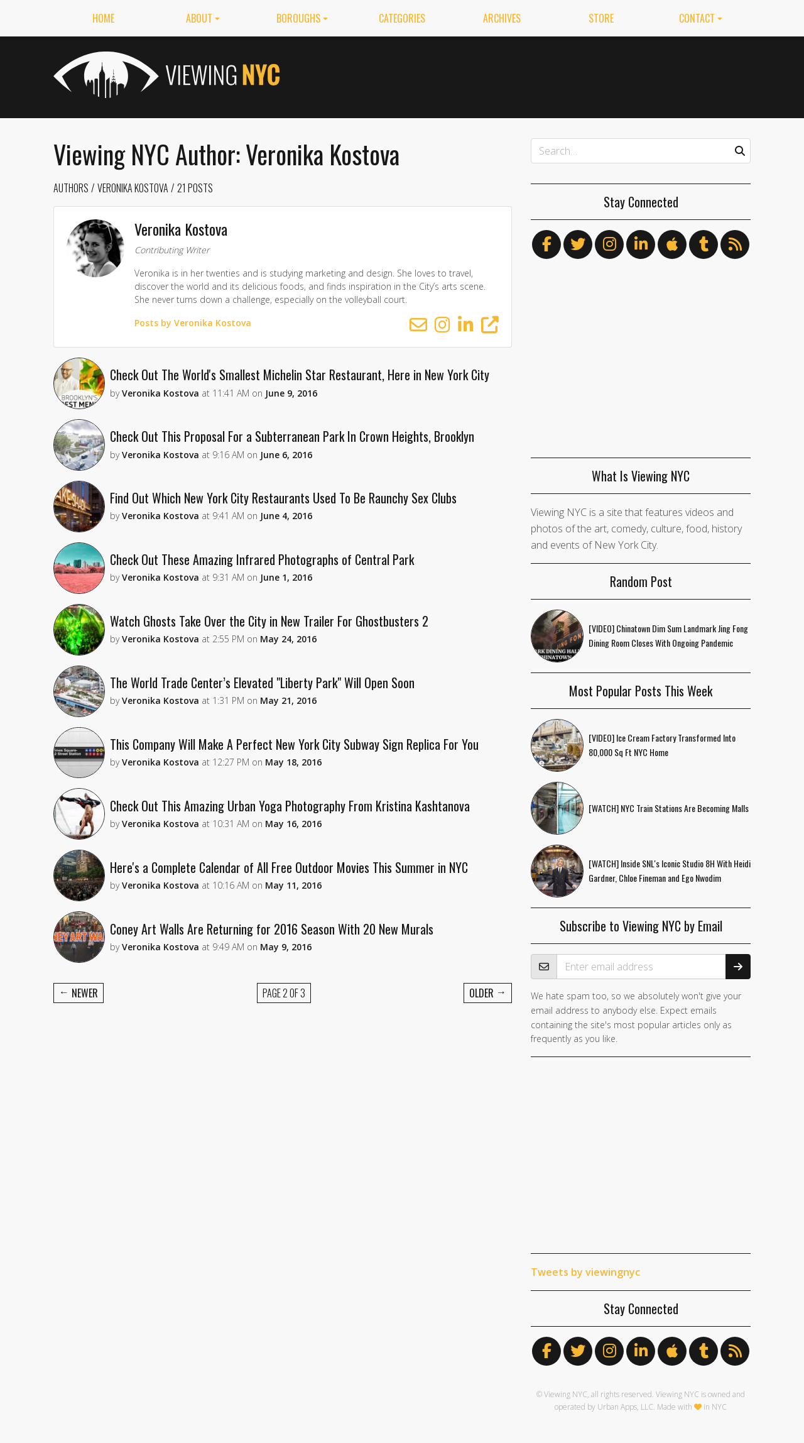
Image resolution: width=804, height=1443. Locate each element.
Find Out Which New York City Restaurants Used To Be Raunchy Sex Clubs (284, 500)
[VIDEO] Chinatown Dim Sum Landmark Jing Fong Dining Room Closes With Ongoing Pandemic (668, 635)
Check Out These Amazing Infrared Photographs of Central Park (263, 563)
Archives (502, 18)
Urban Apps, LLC (625, 1407)
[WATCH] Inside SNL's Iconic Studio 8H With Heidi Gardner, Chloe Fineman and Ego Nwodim (670, 870)
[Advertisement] (522, 75)
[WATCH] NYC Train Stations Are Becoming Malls (669, 808)
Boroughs (298, 18)
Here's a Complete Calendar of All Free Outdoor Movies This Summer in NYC (290, 878)
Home (103, 18)
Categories (402, 18)
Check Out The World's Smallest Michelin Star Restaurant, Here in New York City (301, 375)
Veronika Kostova (132, 187)
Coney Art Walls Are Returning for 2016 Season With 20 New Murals (273, 940)
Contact (697, 18)
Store (601, 18)
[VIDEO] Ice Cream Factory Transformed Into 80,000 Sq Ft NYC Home (662, 745)
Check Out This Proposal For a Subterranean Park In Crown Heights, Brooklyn (293, 438)
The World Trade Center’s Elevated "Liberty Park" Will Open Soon (263, 689)
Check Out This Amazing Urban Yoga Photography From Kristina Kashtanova (291, 815)
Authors (71, 187)
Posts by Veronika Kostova (195, 323)
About (199, 18)
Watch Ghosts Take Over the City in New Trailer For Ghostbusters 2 (270, 626)
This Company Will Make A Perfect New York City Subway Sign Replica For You (295, 752)
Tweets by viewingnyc (585, 1272)
